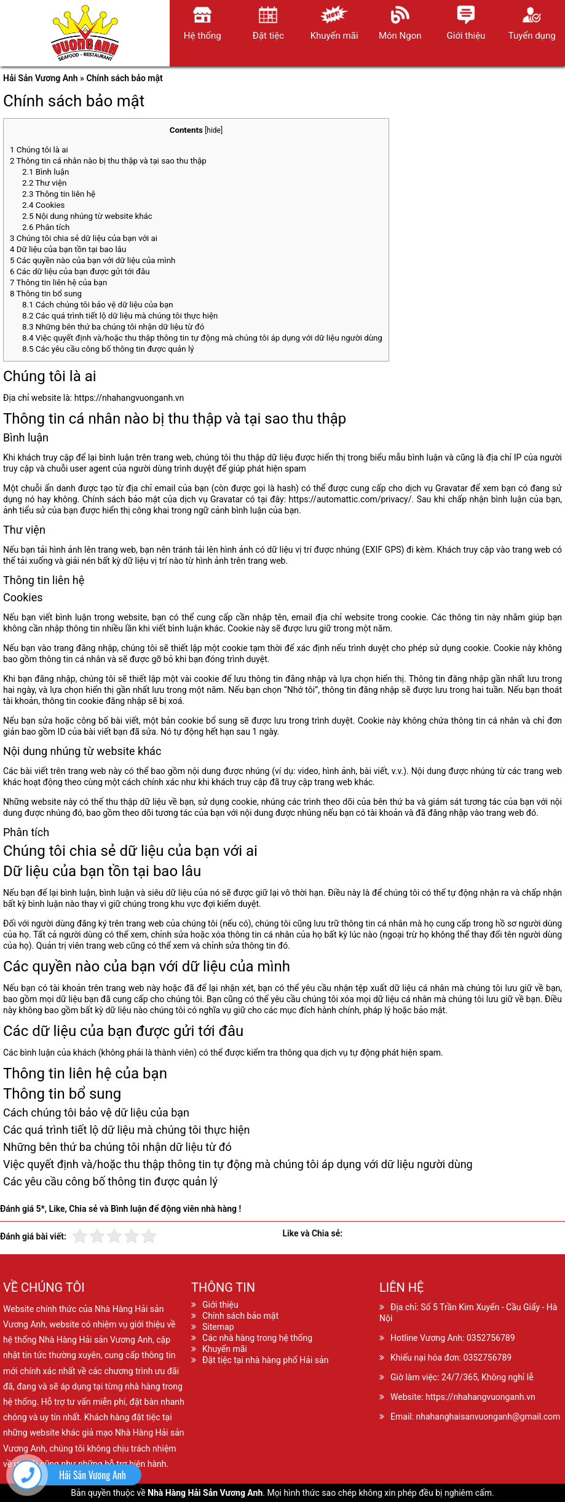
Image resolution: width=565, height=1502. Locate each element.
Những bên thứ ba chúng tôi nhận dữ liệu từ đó (113, 326)
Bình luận (45, 171)
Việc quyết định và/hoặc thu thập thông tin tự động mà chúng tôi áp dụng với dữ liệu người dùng (202, 337)
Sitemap (218, 1327)
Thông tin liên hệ (58, 194)
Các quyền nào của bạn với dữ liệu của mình (92, 260)
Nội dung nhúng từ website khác (87, 216)
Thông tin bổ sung (46, 293)
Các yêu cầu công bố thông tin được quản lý (108, 349)
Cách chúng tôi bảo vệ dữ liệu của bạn (97, 304)
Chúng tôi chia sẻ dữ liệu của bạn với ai (83, 238)
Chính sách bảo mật (240, 1316)
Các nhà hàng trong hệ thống (257, 1338)
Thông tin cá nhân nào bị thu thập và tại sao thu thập (108, 160)
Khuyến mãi (224, 1349)
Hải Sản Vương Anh (40, 78)
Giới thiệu (220, 1305)
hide (214, 130)
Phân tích (45, 227)
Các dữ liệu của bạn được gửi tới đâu (80, 271)
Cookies (43, 205)
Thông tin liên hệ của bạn (58, 282)
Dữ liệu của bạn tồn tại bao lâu (68, 249)
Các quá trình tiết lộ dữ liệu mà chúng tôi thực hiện (120, 315)
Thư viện (44, 183)
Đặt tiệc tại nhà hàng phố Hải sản (265, 1360)
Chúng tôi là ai (39, 149)
